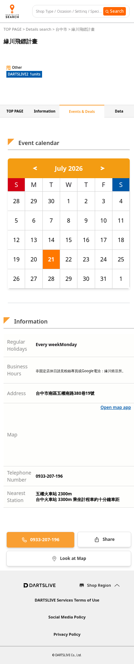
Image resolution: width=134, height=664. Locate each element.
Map (12, 434)
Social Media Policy (67, 617)
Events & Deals (82, 111)
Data (119, 111)
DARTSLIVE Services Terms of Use (67, 600)
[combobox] (69, 11)
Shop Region (99, 585)
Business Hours (17, 370)
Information (45, 111)
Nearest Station (16, 496)
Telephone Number (19, 476)
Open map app (115, 407)
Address (16, 393)
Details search (39, 29)
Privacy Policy (66, 634)
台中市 (61, 29)
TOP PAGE (13, 29)
